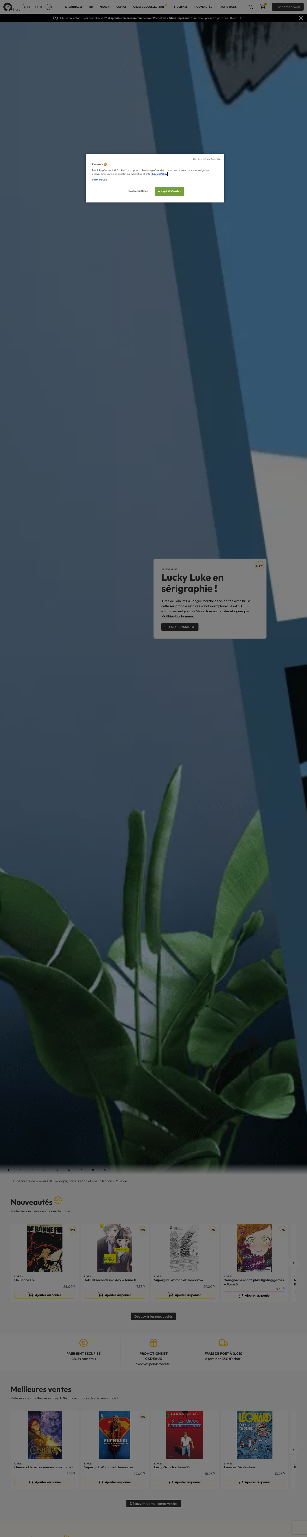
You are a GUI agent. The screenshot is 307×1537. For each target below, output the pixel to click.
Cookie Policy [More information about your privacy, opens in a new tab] (159, 173)
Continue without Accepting (207, 158)
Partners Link (99, 179)
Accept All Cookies (169, 191)
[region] (155, 178)
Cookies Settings (138, 190)
